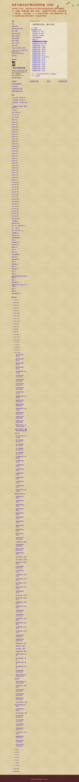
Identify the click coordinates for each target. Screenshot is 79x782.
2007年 (14, 139)
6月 (16, 752)
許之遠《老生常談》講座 (18, 48)
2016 (15, 326)
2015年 (14, 160)
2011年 (14, 151)
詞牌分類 (14, 259)
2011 (15, 339)
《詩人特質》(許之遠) (17, 97)
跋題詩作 (14, 269)
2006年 (14, 136)
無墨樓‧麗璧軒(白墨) (17, 91)
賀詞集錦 (14, 264)
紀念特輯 (14, 245)
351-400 (14, 187)
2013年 (14, 156)
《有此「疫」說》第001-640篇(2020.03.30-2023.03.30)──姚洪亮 (19, 52)
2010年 (14, 148)
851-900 (14, 213)
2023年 (14, 180)
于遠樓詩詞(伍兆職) (17, 88)
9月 (16, 350)
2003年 (14, 129)
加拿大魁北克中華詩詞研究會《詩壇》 (33, 4)
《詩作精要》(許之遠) (17, 100)
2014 (15, 331)
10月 (16, 347)
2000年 (14, 122)
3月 (16, 760)
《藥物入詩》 (35, 39)
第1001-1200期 (16, 33)
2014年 (14, 158)
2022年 (14, 177)
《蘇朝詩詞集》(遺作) (21, 643)
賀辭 (13, 266)
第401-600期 (15, 40)
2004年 (14, 131)
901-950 (14, 216)
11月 (16, 344)
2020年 (14, 172)
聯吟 (13, 288)
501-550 (14, 194)
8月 (16, 352)
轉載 (13, 291)
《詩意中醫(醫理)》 (36, 37)
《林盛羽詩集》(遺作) (21, 651)
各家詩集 (37, 76)
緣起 (13, 280)
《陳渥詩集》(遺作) (20, 646)
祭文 (13, 249)
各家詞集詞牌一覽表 (17, 28)
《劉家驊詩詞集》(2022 (38, 70)
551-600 (14, 199)
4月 (16, 757)
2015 (15, 329)
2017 (15, 323)
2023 (15, 308)
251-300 (14, 182)
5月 (16, 754)
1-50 (13, 110)
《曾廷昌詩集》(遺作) (21, 557)
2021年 (14, 175)
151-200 (14, 117)
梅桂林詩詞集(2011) (20, 493)
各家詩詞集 (15, 26)
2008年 (14, 141)
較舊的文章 (63, 81)
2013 (15, 334)
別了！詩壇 (15, 228)
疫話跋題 (14, 242)
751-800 (14, 208)
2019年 (14, 170)
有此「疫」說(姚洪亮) (17, 225)
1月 (16, 765)
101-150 (14, 115)
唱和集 (13, 247)
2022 (15, 310)
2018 (15, 321)
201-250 (14, 146)
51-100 (14, 196)
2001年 (14, 124)
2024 (15, 305)
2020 (15, 316)
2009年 (14, 144)
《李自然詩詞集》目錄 (21, 702)
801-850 (14, 211)
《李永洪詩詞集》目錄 (21, 713)
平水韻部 (14, 220)
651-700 (14, 204)
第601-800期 (15, 38)
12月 (16, 342)
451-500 (14, 192)
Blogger (46, 779)
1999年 (14, 119)
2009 (15, 771)
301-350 (14, 184)
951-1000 (14, 218)
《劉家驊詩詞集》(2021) (38, 68)
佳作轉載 (14, 233)
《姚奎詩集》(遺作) (20, 648)
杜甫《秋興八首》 (16, 230)
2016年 (14, 163)
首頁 (48, 81)
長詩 (13, 240)
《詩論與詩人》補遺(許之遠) (19, 102)
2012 (15, 337)
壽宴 (13, 273)
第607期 (17, 433)
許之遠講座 (15, 254)
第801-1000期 (15, 36)
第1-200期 (14, 45)
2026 (15, 300)
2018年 (14, 168)
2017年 (14, 165)
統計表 (13, 257)
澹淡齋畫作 (15, 282)
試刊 (13, 271)
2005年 (14, 134)
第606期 (17, 678)
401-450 (14, 189)
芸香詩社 (14, 55)
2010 (15, 768)
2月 (16, 762)
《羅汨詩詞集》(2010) (21, 595)
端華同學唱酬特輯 (16, 84)
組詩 (13, 252)
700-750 (14, 206)
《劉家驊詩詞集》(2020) (38, 67)
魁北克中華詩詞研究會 (19, 68)
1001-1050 (15, 112)
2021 (15, 313)
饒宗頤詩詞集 (15, 293)
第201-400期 (15, 43)
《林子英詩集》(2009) (21, 559)
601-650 (14, 201)
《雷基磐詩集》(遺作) (21, 542)
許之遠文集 (15, 86)
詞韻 (13, 261)
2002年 (14, 127)
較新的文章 (34, 81)
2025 (15, 302)
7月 (16, 749)
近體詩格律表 (15, 237)
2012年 (14, 153)
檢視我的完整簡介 (16, 77)
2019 (15, 318)
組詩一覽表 (15, 31)
